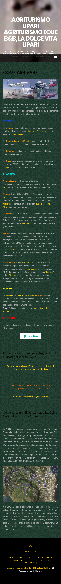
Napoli (9, 295)
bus (5, 187)
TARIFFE (20, 558)
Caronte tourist (43, 131)
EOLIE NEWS (31, 560)
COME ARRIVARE (45, 558)
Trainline (25, 223)
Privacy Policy (45, 560)
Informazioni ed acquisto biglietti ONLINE (30, 397)
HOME (10, 558)
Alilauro (12, 167)
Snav (6, 167)
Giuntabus (13, 275)
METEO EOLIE (16, 560)
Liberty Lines (17, 134)
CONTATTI (31, 558)
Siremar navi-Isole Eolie (20, 366)
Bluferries (49, 272)
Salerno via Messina (26, 295)
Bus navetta (32, 269)
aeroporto (26, 262)
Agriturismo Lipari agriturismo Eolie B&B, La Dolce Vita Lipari (29, 568)
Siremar (30, 131)
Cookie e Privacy (30, 563)
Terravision (15, 249)
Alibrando (7, 204)
